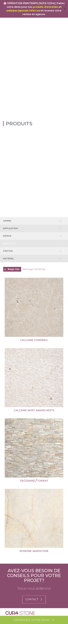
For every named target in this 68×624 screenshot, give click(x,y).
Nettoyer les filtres (34, 269)
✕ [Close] (65, 8)
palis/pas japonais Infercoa (23, 10)
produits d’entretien (45, 6)
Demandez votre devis (34, 620)
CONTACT (34, 599)
